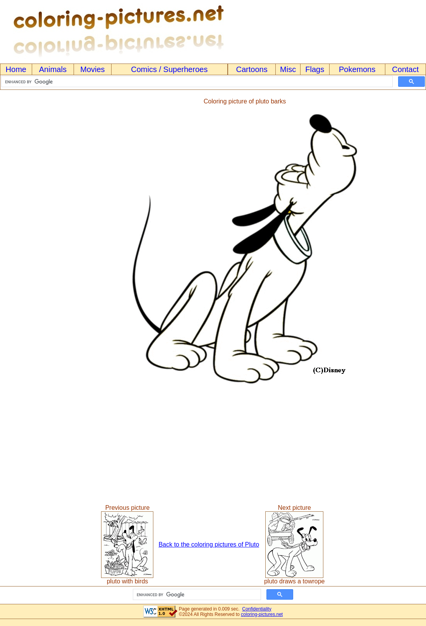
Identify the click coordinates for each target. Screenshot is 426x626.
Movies (92, 69)
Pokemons (357, 69)
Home (16, 69)
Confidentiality (256, 609)
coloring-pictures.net (262, 614)
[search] (196, 81)
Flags (314, 69)
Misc (288, 69)
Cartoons (252, 69)
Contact (405, 69)
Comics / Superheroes (169, 69)
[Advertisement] (32, 242)
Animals (53, 69)
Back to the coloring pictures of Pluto (208, 544)
